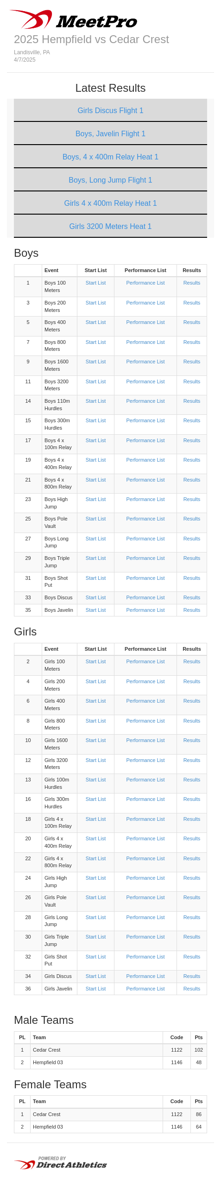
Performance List (145, 283)
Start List (96, 283)
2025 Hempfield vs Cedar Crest (91, 39)
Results (192, 283)
